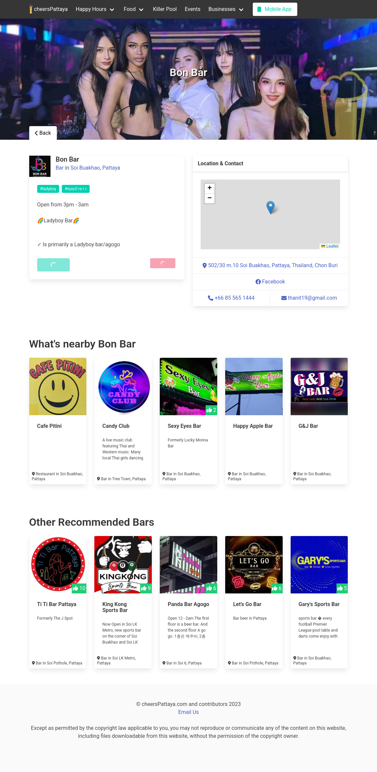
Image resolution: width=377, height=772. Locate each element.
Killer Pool (165, 9)
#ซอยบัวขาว (76, 189)
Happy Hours (91, 9)
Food (130, 9)
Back (43, 133)
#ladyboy (48, 189)
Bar (60, 168)
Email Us (188, 712)
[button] (270, 207)
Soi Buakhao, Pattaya (95, 168)
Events (192, 9)
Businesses (222, 9)
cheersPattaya (48, 9)
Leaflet (329, 246)
